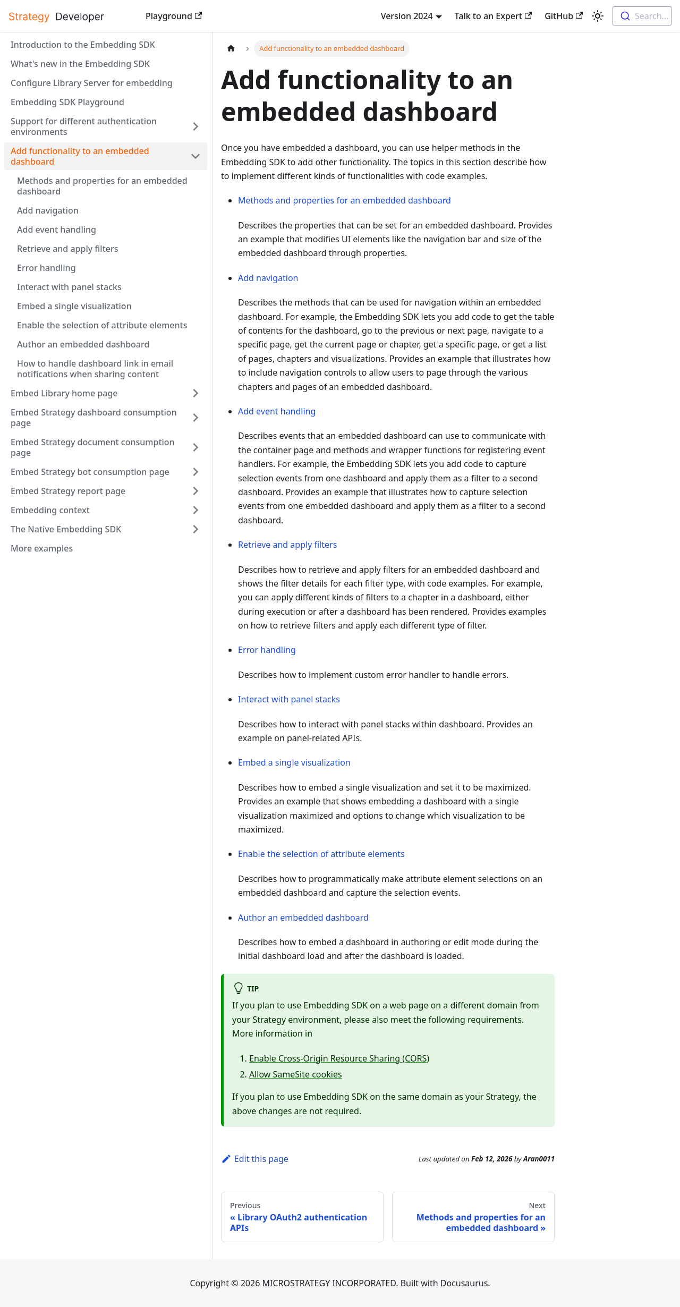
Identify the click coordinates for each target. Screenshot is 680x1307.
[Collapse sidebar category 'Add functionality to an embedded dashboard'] (195, 156)
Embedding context (50, 510)
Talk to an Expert (493, 16)
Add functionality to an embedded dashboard (80, 156)
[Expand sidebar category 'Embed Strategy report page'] (195, 490)
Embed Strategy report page (68, 491)
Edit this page (254, 1159)
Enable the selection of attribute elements (102, 325)
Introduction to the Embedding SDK (83, 44)
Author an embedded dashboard (83, 344)
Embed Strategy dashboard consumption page (94, 417)
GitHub (564, 16)
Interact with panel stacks (69, 287)
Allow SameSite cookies (295, 1074)
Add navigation (48, 210)
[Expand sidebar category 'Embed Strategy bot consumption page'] (195, 471)
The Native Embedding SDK (66, 529)
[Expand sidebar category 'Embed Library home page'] (195, 393)
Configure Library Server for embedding (92, 83)
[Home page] (231, 48)
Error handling (46, 268)
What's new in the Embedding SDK (80, 64)
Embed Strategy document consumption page (93, 447)
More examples (42, 548)
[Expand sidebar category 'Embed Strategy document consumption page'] (195, 447)
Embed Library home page (64, 393)
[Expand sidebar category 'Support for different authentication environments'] (195, 126)
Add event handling (56, 229)
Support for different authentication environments (84, 126)
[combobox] (642, 16)
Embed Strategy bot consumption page (90, 472)
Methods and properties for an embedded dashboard (102, 186)
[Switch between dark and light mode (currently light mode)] (597, 15)
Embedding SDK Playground (67, 102)
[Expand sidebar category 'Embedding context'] (195, 510)
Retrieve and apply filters (67, 248)
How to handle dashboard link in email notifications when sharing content (95, 369)
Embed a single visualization (74, 306)
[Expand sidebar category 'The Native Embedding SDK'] (195, 529)
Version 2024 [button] (407, 16)
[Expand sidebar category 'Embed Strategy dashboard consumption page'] (195, 417)
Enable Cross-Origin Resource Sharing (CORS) (339, 1058)
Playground (174, 16)
